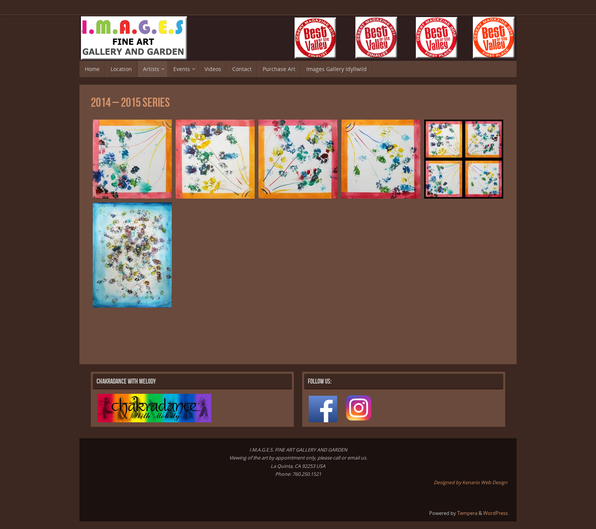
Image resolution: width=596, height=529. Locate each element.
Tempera (467, 513)
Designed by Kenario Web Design (470, 482)
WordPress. (496, 513)
